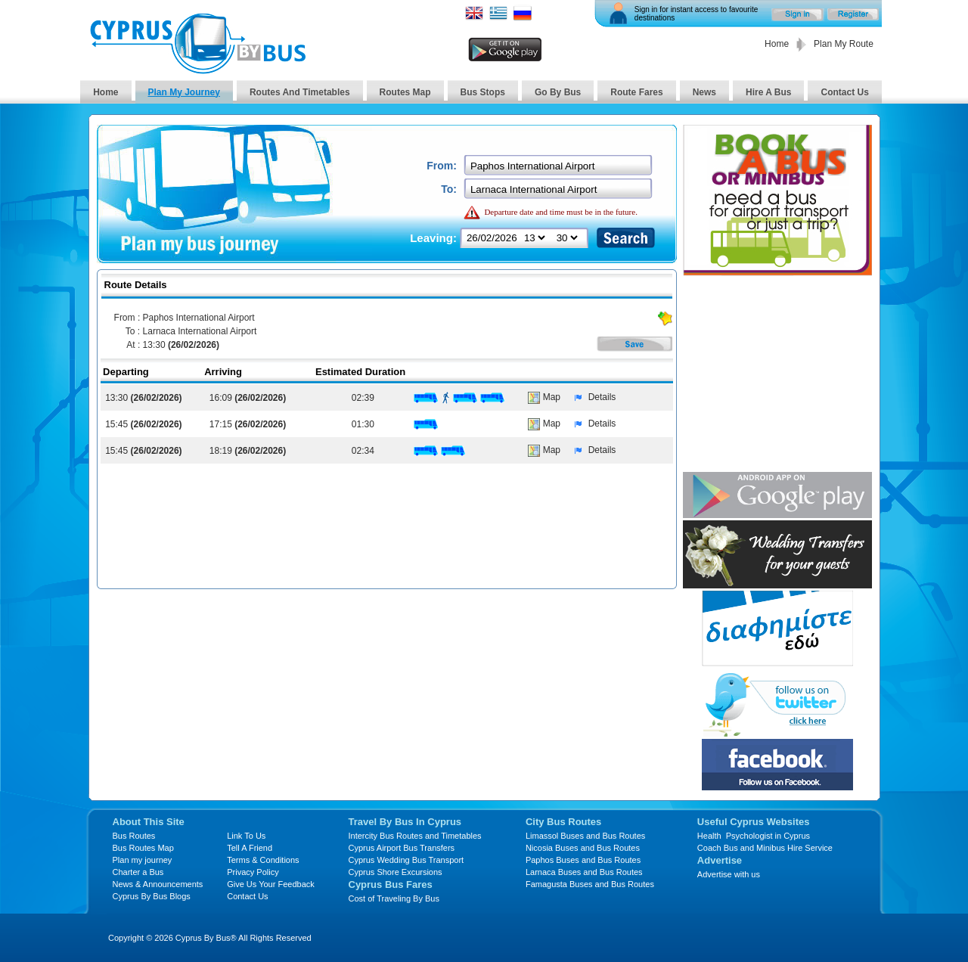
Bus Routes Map (143, 847)
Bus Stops (483, 92)
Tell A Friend (249, 847)
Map (544, 397)
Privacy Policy (252, 872)
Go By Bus (558, 92)
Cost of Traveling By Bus (394, 898)
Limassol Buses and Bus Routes (585, 835)
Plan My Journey (184, 92)
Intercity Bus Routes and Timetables (415, 835)
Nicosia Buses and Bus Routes (583, 847)
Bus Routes (134, 835)
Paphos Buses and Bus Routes (583, 859)
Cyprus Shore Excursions (395, 872)
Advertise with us (728, 874)
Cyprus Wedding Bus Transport (406, 859)
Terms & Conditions (263, 859)
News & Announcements (158, 884)
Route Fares (636, 92)
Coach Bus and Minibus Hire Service (765, 847)
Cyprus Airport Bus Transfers (402, 847)
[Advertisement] (777, 375)
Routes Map (405, 92)
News (704, 92)
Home (777, 44)
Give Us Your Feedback (271, 884)
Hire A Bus (768, 92)
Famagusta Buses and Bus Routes (590, 884)
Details (592, 397)
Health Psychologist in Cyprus (753, 835)
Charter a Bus (138, 872)
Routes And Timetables (300, 92)
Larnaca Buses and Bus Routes (584, 872)
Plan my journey (142, 859)
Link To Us (246, 835)
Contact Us (844, 92)
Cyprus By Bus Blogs (152, 896)
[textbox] (559, 166)
